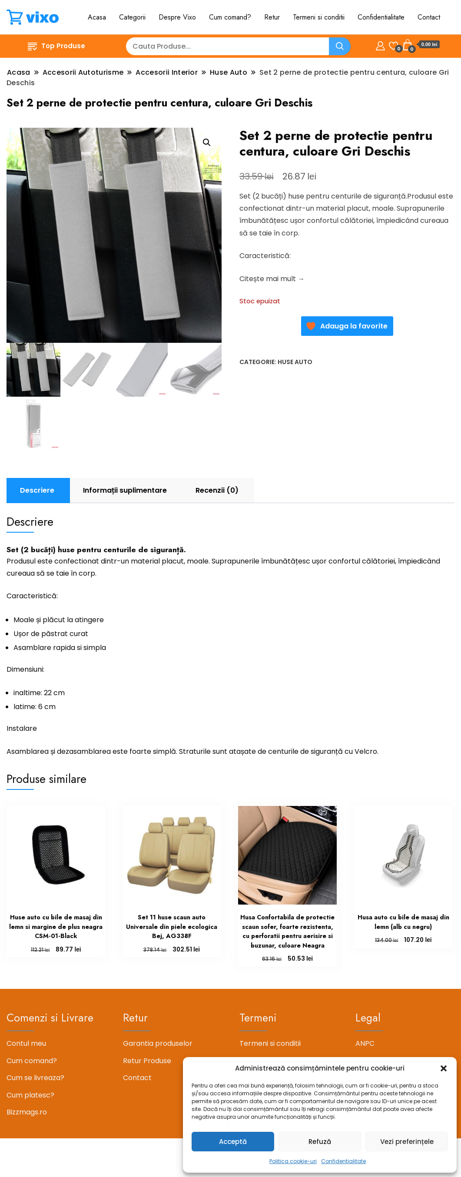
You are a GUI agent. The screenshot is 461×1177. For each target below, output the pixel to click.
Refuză (319, 1141)
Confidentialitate (343, 1161)
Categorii (132, 17)
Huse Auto (295, 362)
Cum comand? (230, 17)
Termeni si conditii (319, 17)
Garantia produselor (157, 1043)
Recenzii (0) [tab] (217, 490)
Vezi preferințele (407, 1141)
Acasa (97, 17)
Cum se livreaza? (35, 1078)
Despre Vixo (177, 17)
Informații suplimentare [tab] (125, 490)
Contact (429, 17)
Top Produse (56, 45)
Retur (272, 17)
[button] (443, 1068)
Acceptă (233, 1141)
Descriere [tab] (37, 490)
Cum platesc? (30, 1095)
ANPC (365, 1043)
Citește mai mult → (272, 279)
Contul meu (26, 1043)
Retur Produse (147, 1061)
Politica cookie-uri (293, 1161)
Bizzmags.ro (27, 1112)
